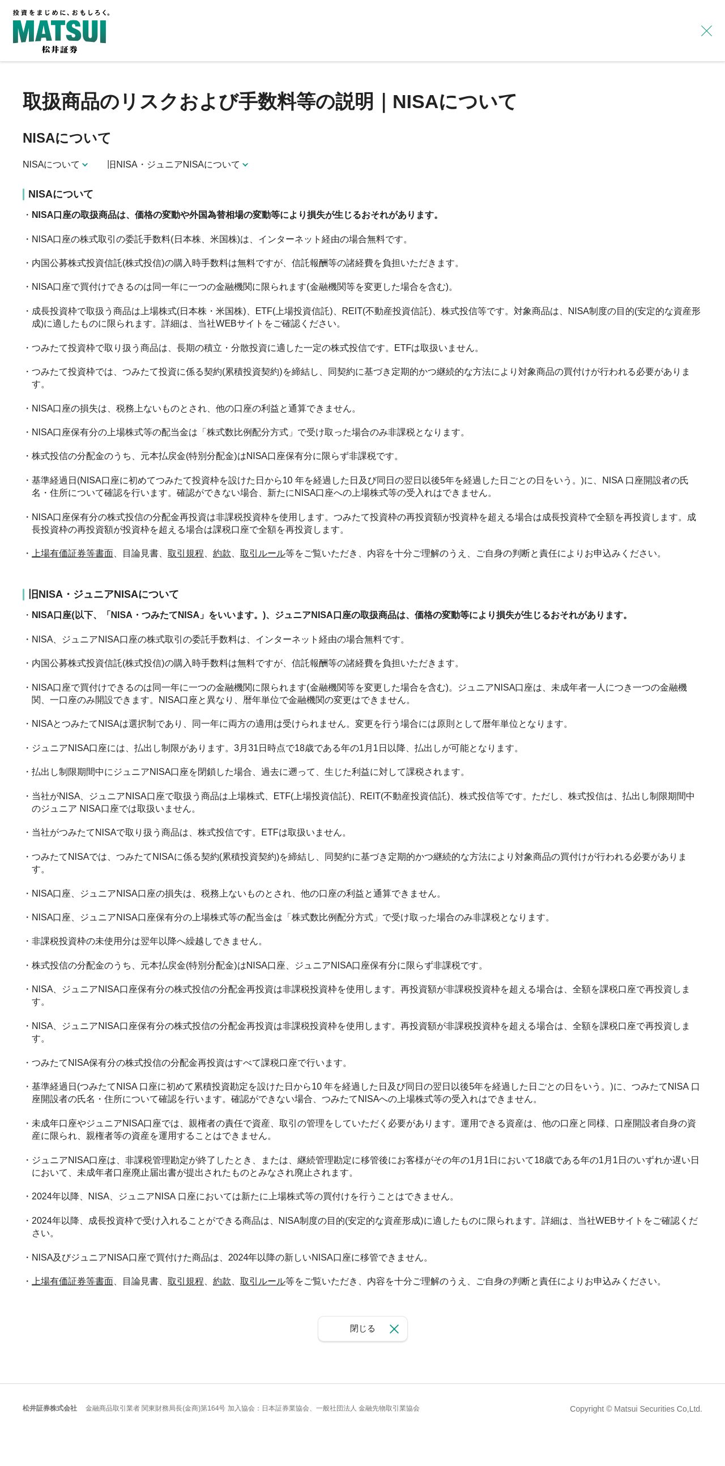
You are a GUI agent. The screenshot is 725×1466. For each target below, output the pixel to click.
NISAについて (51, 164)
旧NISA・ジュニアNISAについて (173, 164)
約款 (222, 553)
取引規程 (186, 553)
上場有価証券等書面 (72, 553)
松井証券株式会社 (50, 1408)
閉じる (363, 1328)
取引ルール (262, 553)
